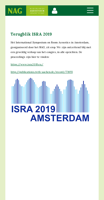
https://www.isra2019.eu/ (27, 64)
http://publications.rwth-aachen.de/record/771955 (42, 72)
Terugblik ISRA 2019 (31, 34)
